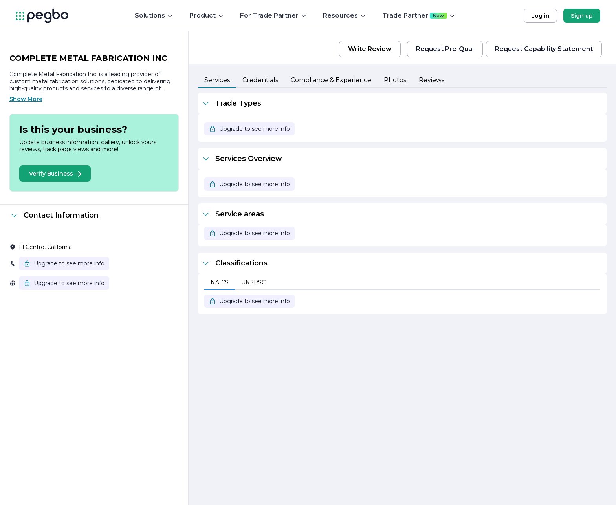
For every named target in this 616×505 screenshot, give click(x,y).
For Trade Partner (273, 15)
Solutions (154, 15)
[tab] (217, 80)
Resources (345, 15)
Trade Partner (419, 15)
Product (206, 15)
